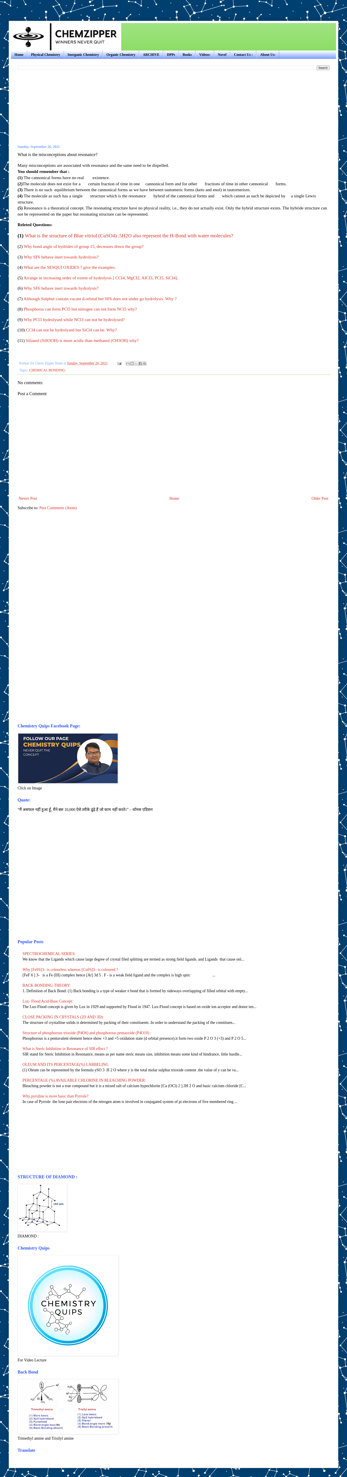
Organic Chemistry (120, 54)
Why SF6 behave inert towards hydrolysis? (61, 256)
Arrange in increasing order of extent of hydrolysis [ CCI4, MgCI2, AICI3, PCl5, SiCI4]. (100, 277)
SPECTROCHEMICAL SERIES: (49, 954)
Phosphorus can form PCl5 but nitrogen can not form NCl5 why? (80, 309)
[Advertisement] (60, 6)
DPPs (171, 54)
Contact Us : (243, 54)
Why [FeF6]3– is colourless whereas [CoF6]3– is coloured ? (71, 969)
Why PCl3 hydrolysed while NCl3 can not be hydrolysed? (74, 319)
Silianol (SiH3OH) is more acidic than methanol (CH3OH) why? (82, 340)
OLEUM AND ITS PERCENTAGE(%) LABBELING (66, 1064)
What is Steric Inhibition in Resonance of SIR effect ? (65, 1048)
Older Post (320, 498)
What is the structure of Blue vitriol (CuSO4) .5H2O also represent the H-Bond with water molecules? (129, 235)
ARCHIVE (151, 54)
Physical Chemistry (45, 54)
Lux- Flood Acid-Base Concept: (48, 1001)
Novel (222, 54)
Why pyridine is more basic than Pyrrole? (56, 1096)
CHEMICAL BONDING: (47, 370)
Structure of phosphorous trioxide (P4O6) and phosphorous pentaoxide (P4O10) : (87, 1033)
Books (187, 54)
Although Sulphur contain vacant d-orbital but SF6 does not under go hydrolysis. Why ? (100, 298)
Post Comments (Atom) (58, 508)
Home (18, 54)
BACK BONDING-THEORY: (47, 985)
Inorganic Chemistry (83, 54)
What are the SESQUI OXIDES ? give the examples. (70, 267)
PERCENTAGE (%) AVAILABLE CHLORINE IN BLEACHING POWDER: (84, 1080)
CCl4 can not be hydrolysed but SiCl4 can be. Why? (71, 329)
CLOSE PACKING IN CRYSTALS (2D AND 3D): (63, 1017)
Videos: (204, 54)
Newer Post (28, 498)
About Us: (267, 54)
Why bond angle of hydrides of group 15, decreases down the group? (84, 246)
